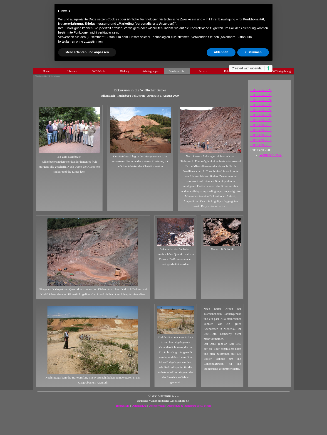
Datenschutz (139, 405)
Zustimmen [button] (253, 52)
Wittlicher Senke (270, 155)
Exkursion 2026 (260, 90)
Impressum (122, 405)
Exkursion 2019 (260, 125)
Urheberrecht (157, 405)
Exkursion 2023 (260, 105)
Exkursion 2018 (260, 130)
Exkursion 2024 (260, 100)
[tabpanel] (139, 90)
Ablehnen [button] (221, 52)
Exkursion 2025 (260, 95)
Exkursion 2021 (260, 115)
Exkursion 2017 (260, 135)
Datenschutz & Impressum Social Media (189, 405)
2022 (260, 110)
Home (46, 71)
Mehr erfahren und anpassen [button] (87, 52)
